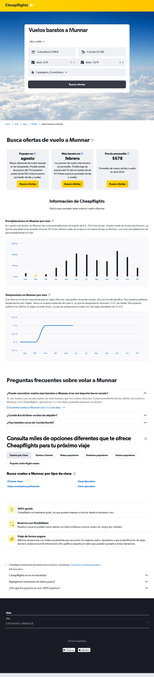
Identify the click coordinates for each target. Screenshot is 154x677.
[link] (28, 184)
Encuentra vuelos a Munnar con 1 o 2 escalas (36, 407)
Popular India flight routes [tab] (24, 463)
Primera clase (15, 481)
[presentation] (92, 140)
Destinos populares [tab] (97, 455)
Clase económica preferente (23, 486)
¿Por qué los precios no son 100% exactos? (79, 588)
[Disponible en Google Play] (69, 650)
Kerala (34, 124)
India (25, 124)
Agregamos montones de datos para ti (79, 581)
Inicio (7, 124)
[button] (50, 62)
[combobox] (37, 41)
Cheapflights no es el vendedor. (79, 575)
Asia (16, 124)
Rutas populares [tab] (69, 455)
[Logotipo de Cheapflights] (16, 5)
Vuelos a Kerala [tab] (44, 455)
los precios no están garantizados (85, 565)
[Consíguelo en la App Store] (84, 650)
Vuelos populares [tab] (125, 455)
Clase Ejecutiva (86, 481)
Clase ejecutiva (86, 486)
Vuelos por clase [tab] (19, 455)
